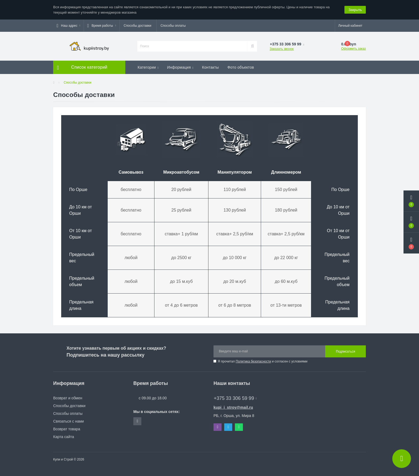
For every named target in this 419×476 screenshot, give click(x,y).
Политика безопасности (253, 361)
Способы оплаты (173, 26)
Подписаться (345, 351)
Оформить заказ (353, 48)
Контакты (210, 67)
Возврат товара (66, 429)
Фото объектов (240, 67)
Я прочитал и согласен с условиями (262, 361)
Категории (148, 67)
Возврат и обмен (67, 398)
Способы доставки (138, 26)
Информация (180, 67)
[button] (68, 25)
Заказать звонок (282, 49)
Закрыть (355, 10)
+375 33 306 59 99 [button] (235, 398)
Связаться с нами (68, 421)
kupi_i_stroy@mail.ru (233, 407)
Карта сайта (63, 437)
